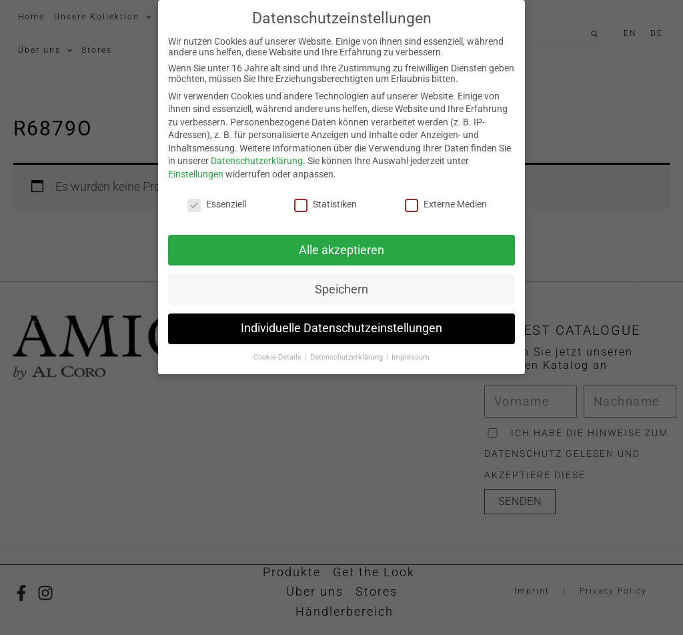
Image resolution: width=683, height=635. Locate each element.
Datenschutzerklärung (257, 150)
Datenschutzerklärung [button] (347, 346)
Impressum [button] (411, 346)
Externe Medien (446, 193)
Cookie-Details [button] (278, 346)
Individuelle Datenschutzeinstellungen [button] (341, 317)
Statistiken (325, 193)
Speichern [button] (341, 278)
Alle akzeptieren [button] (341, 238)
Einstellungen (195, 163)
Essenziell (216, 193)
